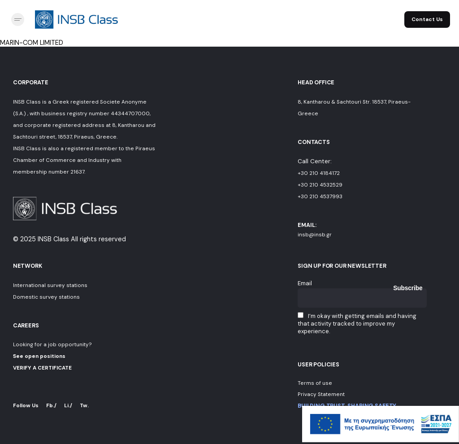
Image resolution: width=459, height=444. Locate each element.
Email (305, 283)
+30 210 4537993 (320, 196)
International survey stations (50, 285)
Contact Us (427, 19)
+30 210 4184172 (319, 173)
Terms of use (315, 383)
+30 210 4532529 (320, 184)
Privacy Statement (321, 394)
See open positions (39, 356)
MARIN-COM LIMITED (31, 43)
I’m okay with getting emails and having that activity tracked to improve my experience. (357, 323)
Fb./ (51, 405)
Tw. (84, 405)
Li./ (68, 405)
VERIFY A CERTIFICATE (42, 367)
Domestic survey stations (46, 296)
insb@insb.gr (315, 234)
